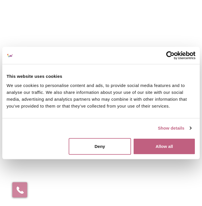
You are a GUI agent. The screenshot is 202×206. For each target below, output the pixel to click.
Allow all (164, 146)
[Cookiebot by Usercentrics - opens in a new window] (170, 55)
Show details (171, 128)
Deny (99, 146)
